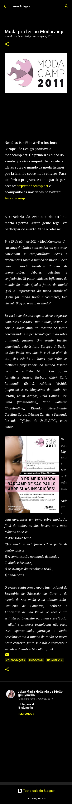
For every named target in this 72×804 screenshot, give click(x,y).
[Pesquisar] (66, 6)
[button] (7, 44)
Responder (26, 713)
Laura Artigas (20, 6)
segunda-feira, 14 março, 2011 (36, 698)
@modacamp (15, 198)
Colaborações (15, 660)
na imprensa (54, 660)
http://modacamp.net (32, 186)
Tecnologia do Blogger (36, 790)
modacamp (36, 660)
